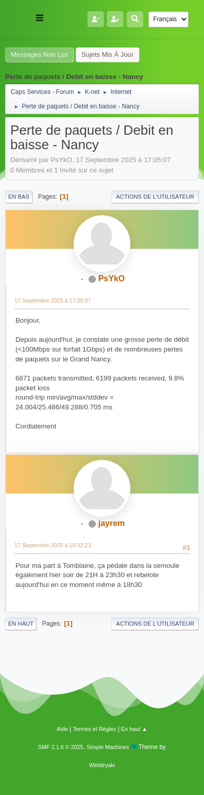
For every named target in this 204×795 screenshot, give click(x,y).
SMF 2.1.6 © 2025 (60, 747)
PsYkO (111, 278)
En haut (20, 624)
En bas (18, 197)
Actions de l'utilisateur (155, 197)
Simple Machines (108, 747)
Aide (62, 729)
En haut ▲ (134, 729)
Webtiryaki (102, 765)
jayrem (111, 523)
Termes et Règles (94, 729)
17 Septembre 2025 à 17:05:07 (52, 300)
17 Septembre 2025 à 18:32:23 (52, 545)
